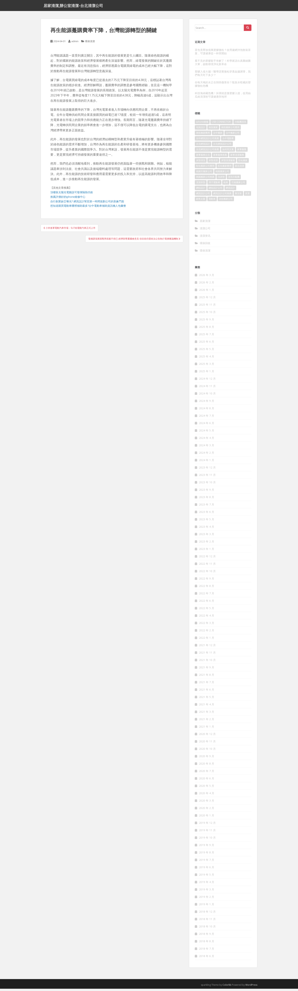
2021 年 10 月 (207, 662)
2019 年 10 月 (207, 840)
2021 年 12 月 (207, 647)
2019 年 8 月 (206, 854)
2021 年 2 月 (206, 721)
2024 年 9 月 (206, 403)
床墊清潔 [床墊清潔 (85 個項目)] (213, 162)
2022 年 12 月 (207, 558)
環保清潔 (90, 43)
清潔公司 (205, 230)
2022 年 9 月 (206, 581)
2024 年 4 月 (206, 440)
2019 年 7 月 (206, 862)
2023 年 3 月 (206, 536)
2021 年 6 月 (206, 692)
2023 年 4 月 (206, 529)
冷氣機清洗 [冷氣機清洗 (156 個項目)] (240, 124)
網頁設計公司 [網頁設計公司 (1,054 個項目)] (203, 195)
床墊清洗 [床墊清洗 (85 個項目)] (200, 162)
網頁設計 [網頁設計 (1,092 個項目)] (230, 190)
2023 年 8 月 (206, 499)
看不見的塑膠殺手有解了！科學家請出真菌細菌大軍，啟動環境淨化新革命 (223, 64)
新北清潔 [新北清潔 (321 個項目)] (239, 168)
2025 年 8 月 (206, 329)
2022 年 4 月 (206, 618)
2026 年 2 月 (206, 284)
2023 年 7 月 (206, 507)
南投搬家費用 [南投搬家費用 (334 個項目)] (203, 135)
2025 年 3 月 (206, 366)
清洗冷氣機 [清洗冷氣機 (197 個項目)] (233, 179)
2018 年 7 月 (206, 951)
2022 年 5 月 (206, 610)
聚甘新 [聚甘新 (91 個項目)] (238, 195)
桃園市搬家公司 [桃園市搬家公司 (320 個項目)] (204, 173)
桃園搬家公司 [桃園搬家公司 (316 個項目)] (222, 173)
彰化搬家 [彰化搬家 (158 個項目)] (242, 162)
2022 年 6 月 (206, 603)
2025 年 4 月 (206, 358)
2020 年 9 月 (206, 758)
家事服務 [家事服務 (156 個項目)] (241, 151)
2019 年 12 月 (207, 825)
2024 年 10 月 (207, 395)
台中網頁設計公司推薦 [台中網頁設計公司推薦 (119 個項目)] (207, 140)
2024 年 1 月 (206, 462)
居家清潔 (205, 223)
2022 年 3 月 (206, 625)
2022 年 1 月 (206, 640)
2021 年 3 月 (206, 714)
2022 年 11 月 (207, 566)
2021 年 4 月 (206, 706)
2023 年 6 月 (206, 514)
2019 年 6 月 (206, 869)
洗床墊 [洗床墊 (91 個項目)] (221, 179)
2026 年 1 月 (206, 292)
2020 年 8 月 (206, 766)
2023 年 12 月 (207, 469)
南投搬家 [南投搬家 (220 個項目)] (213, 129)
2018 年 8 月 (206, 943)
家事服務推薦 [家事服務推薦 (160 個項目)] (220, 157)
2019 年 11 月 (207, 832)
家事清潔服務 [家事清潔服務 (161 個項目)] (237, 157)
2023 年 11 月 (207, 477)
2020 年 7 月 (206, 773)
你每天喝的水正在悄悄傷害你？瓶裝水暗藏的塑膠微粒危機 (223, 86)
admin (74, 43)
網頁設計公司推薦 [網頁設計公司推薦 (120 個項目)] (222, 195)
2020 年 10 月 (207, 751)
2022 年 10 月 (207, 573)
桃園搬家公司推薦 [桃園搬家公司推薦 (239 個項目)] (205, 179)
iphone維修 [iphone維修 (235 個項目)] (202, 124)
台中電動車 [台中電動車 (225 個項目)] (228, 140)
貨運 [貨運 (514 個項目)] (247, 195)
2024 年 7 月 (206, 418)
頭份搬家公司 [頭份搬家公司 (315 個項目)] (226, 201)
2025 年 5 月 (206, 351)
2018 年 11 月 (207, 921)
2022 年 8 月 (206, 588)
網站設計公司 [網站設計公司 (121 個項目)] (215, 190)
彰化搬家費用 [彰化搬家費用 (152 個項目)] (224, 168)
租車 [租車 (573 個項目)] (226, 184)
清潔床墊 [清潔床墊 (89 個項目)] (200, 184)
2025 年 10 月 (207, 314)
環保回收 (205, 245)
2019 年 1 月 (206, 906)
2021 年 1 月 (206, 729)
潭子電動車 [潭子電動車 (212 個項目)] (214, 184)
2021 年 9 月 (206, 669)
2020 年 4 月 (206, 795)
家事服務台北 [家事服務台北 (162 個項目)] (203, 157)
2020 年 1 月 (206, 817)
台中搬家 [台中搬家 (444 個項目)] (217, 135)
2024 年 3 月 (206, 447)
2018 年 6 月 (206, 958)
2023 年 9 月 (206, 492)
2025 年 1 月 (206, 373)
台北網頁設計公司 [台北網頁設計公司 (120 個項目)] (222, 146)
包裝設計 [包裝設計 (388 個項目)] (200, 129)
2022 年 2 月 (206, 632)
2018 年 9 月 (206, 936)
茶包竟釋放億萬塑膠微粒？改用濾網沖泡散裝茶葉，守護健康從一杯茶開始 (223, 53)
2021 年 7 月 (206, 684)
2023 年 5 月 (206, 521)
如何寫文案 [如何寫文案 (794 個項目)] (228, 151)
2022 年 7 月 (206, 595)
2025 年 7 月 (206, 336)
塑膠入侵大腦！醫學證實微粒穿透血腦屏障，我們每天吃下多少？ (223, 75)
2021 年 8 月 (206, 677)
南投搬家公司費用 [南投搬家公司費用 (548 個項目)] (230, 129)
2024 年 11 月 (207, 388)
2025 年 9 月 (206, 321)
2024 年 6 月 (206, 425)
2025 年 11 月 (207, 307)
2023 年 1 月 (206, 551)
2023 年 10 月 (207, 484)
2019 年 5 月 (206, 877)
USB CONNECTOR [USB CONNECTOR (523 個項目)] (221, 124)
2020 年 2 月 (206, 810)
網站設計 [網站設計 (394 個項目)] (200, 190)
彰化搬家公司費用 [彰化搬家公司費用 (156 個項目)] (205, 168)
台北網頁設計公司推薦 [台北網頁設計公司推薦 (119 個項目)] (207, 151)
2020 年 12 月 (207, 736)
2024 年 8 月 (206, 410)
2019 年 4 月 (206, 884)
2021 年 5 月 (206, 699)
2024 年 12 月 (207, 381)
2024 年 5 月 (206, 432)
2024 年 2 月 (206, 455)
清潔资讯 (205, 238)
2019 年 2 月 (206, 899)
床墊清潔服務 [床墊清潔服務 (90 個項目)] (228, 162)
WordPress (251, 987)
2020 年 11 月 (207, 743)
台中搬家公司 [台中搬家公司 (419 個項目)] (232, 135)
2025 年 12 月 (207, 299)
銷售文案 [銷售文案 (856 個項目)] (200, 201)
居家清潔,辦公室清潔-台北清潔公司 (73, 6)
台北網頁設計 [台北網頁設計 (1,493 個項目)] (203, 146)
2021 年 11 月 (207, 655)
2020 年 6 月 (206, 780)
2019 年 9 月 (206, 847)
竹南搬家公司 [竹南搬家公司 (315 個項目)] (238, 184)
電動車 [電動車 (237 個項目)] (212, 201)
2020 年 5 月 (206, 788)
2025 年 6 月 (206, 344)
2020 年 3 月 (206, 803)
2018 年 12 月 (207, 914)
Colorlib (227, 987)
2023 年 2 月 (206, 544)
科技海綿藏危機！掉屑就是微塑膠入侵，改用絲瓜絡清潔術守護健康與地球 (223, 96)
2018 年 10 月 (207, 928)
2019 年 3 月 (206, 891)
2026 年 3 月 (206, 277)
